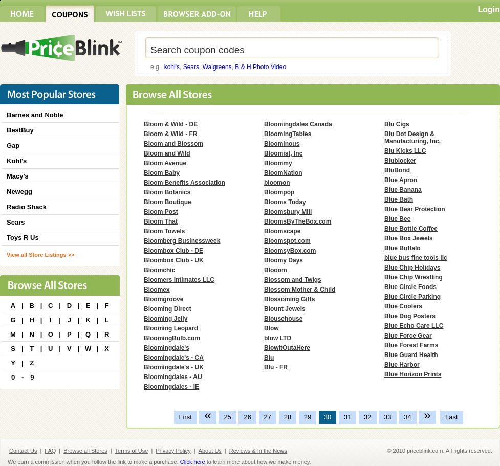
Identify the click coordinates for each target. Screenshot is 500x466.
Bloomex (157, 289)
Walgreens (217, 67)
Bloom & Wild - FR (171, 134)
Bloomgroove (163, 299)
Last (451, 417)
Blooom (275, 270)
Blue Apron (400, 180)
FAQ (50, 451)
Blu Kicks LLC (405, 150)
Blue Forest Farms (411, 345)
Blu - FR (276, 367)
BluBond (397, 170)
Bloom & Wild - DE (171, 124)
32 (367, 417)
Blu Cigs (396, 124)
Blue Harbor (402, 364)
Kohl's (17, 161)
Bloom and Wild (167, 153)
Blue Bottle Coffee (411, 228)
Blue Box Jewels (408, 238)
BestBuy (20, 130)
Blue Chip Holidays (412, 267)
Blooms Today (285, 202)
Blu (269, 357)
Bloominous (281, 143)
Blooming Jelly (165, 318)
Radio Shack (27, 207)
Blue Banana (403, 189)
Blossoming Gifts (289, 299)
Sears (191, 67)
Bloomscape (282, 231)
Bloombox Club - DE (173, 250)
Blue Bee (397, 219)
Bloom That (161, 221)
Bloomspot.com (287, 241)
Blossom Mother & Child (299, 289)
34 (407, 417)
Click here (192, 462)
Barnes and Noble (35, 115)
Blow (271, 328)
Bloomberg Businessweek (182, 241)
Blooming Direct (167, 309)
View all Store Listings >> (40, 255)
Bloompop (279, 192)
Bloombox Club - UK (174, 260)
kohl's (172, 67)
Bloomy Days (283, 260)
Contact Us (23, 451)
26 (247, 417)
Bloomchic (159, 270)
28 (287, 417)
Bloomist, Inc (283, 153)
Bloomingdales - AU (173, 377)
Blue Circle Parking (412, 296)
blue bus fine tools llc (415, 257)
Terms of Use (131, 451)
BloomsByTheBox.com (297, 221)
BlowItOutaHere (287, 347)
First (185, 417)
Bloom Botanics (167, 192)
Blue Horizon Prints (412, 374)
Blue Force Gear (408, 335)
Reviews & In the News (258, 451)
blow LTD (277, 338)
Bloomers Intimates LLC (179, 279)
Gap (13, 145)
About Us (210, 451)
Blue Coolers (403, 306)
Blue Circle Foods (410, 287)
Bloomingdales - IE (171, 386)
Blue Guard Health (411, 355)
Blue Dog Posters (410, 316)
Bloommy (278, 163)
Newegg (19, 191)
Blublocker (400, 160)
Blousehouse (283, 318)
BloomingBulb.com (172, 338)
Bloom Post (161, 211)
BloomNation (283, 172)
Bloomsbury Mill (288, 211)
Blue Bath (398, 199)
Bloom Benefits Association (184, 182)
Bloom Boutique (167, 202)
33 (387, 417)
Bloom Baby (162, 172)
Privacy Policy (173, 451)
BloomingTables (287, 134)
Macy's (18, 176)
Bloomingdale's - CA (174, 357)
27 (267, 417)
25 (227, 417)
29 (307, 417)
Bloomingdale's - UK (174, 367)
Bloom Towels (164, 231)
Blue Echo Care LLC (413, 325)
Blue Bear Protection (414, 209)
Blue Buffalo (402, 248)
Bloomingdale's (166, 347)
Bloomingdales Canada (298, 124)
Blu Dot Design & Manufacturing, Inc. (412, 137)
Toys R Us (23, 237)
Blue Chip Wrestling (413, 277)
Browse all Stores (85, 451)
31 (347, 417)
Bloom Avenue (165, 163)
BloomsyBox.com (290, 250)
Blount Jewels (285, 309)
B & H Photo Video (260, 67)
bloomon (277, 182)
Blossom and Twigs (292, 279)
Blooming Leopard (171, 328)
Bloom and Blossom (173, 143)
